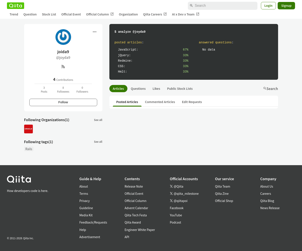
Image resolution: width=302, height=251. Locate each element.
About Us (266, 186)
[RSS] (63, 66)
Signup (286, 5)
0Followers (82, 89)
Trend (14, 14)
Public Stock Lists (180, 88)
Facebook (177, 208)
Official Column (100, 14)
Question (30, 14)
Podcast (175, 222)
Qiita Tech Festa (136, 215)
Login (268, 5)
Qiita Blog (267, 200)
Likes (156, 88)
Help (82, 229)
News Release (270, 208)
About (83, 186)
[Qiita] (15, 5)
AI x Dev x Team (185, 14)
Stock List (49, 14)
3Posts (44, 89)
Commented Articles (160, 102)
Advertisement (89, 237)
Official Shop (224, 200)
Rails (28, 149)
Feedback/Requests (93, 222)
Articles (118, 88)
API (127, 237)
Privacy (84, 200)
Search (270, 88)
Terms (83, 193)
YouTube (176, 215)
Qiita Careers (155, 14)
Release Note (134, 186)
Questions (138, 88)
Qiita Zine (222, 193)
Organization (128, 14)
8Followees (63, 89)
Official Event (71, 14)
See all (98, 120)
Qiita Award (133, 222)
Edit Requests (192, 102)
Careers (265, 193)
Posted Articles (127, 102)
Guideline (86, 208)
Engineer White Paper (140, 229)
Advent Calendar (136, 208)
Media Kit (86, 215)
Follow (63, 102)
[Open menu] (94, 31)
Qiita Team (222, 186)
